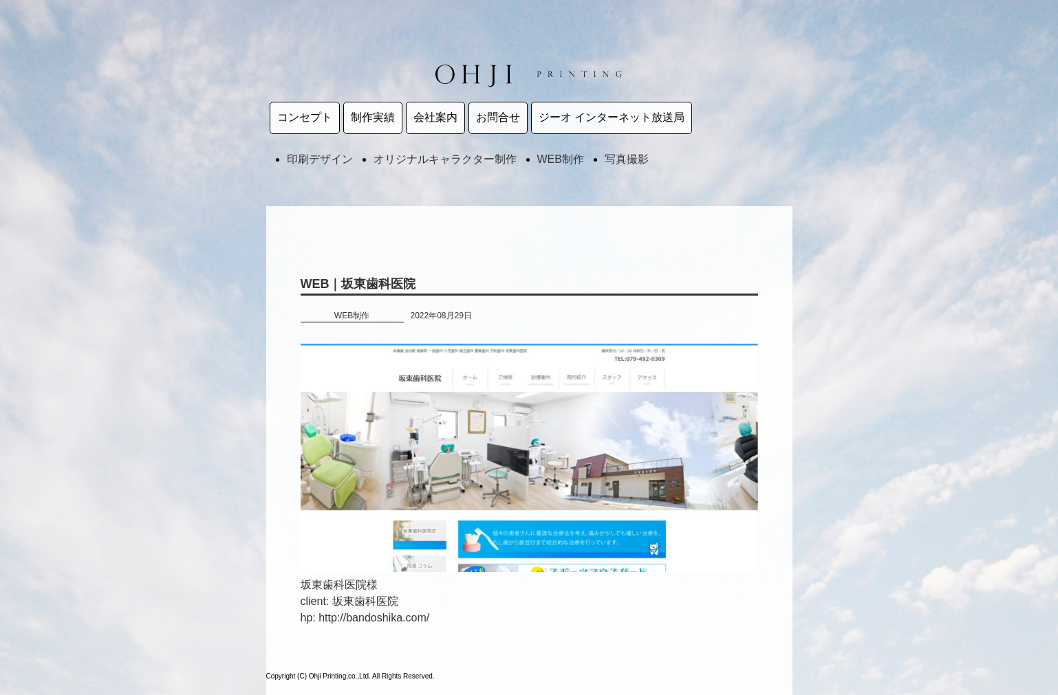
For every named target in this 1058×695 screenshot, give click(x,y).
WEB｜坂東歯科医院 (358, 284)
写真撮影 (627, 159)
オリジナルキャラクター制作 (445, 159)
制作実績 (373, 117)
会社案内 (435, 117)
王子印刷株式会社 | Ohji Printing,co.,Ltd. (529, 74)
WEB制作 (560, 159)
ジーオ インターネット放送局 (611, 117)
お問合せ (498, 117)
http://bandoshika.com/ (374, 618)
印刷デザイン (320, 159)
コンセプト (304, 117)
